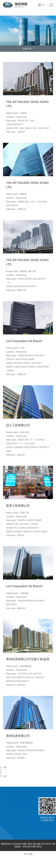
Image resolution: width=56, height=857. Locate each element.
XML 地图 (27, 854)
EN (43, 5)
